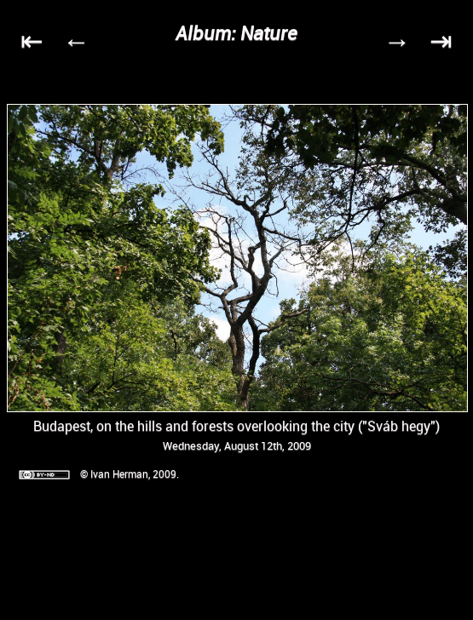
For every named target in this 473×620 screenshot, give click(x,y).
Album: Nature (236, 33)
